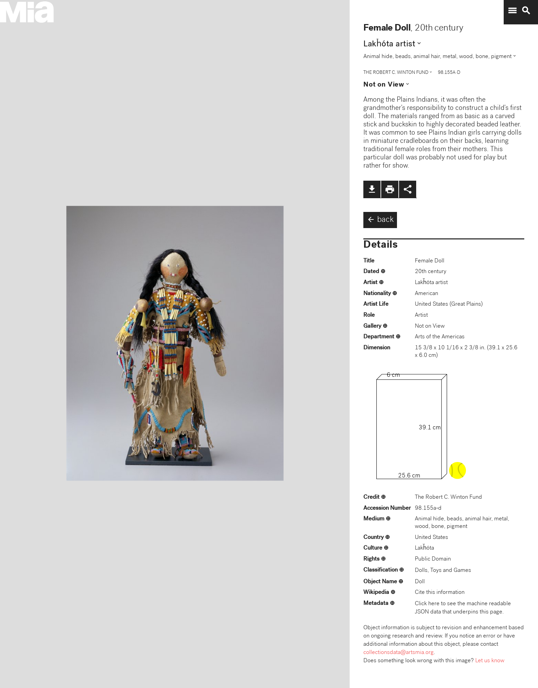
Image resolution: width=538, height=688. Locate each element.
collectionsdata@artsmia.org (398, 653)
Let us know (489, 661)
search (526, 10)
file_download (372, 189)
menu (512, 10)
